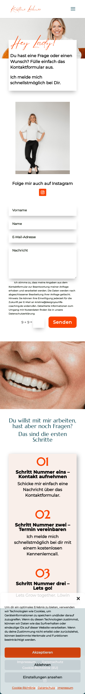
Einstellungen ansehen (42, 677)
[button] (78, 598)
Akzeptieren (42, 652)
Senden (62, 322)
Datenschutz (46, 687)
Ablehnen (42, 665)
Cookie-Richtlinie (23, 687)
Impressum (65, 687)
